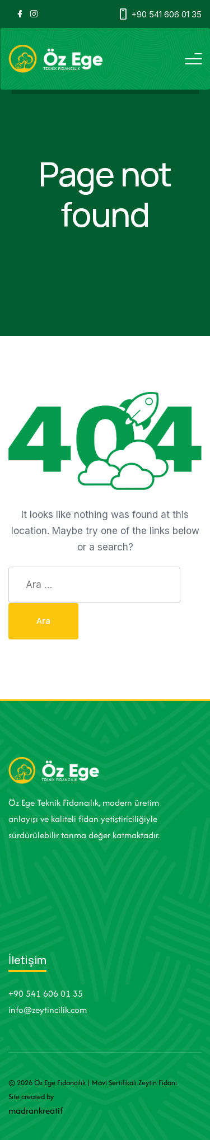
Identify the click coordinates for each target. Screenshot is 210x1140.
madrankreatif (35, 1110)
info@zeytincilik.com (47, 1009)
